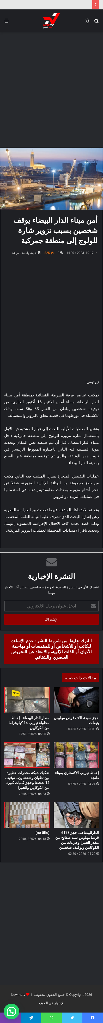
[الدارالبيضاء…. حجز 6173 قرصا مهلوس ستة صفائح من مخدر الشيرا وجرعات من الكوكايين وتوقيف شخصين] (76, 815)
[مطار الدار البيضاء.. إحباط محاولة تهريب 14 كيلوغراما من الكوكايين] (27, 700)
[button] (11, 1011)
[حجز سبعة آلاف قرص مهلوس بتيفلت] (76, 700)
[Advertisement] (51, 89)
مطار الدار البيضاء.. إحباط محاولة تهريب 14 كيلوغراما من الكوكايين (29, 723)
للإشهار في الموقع (51, 1003)
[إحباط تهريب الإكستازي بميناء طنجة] (76, 755)
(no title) (42, 833)
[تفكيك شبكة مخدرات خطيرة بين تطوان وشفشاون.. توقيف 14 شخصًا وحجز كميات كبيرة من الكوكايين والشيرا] (27, 755)
